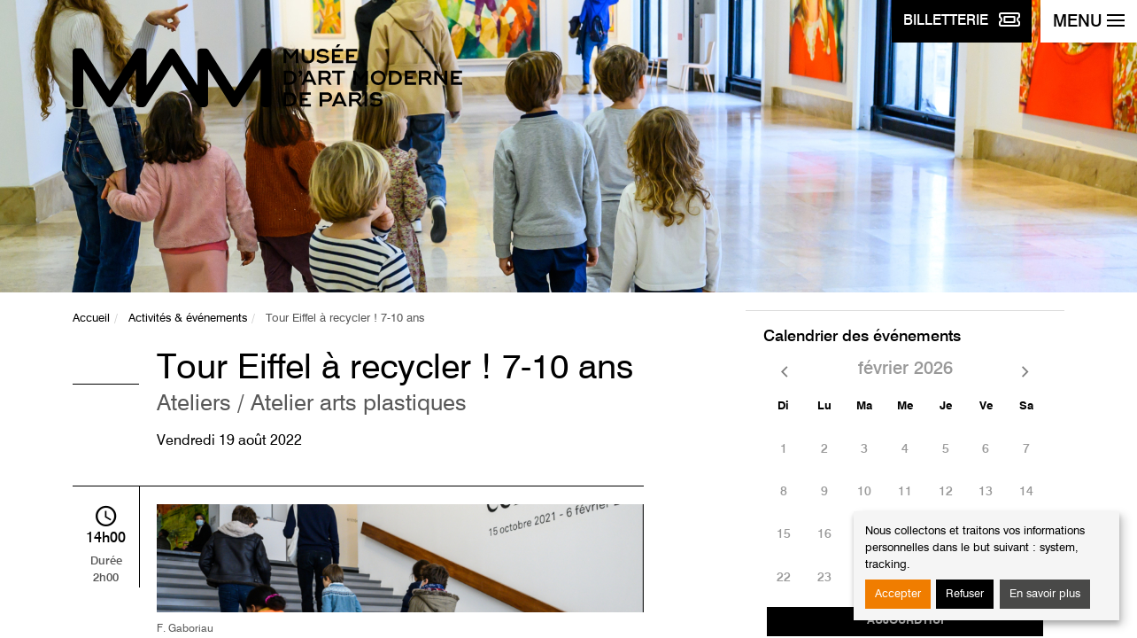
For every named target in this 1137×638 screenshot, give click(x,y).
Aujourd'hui (905, 620)
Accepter (898, 594)
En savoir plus (1044, 594)
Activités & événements (187, 318)
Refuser (965, 594)
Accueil (91, 318)
